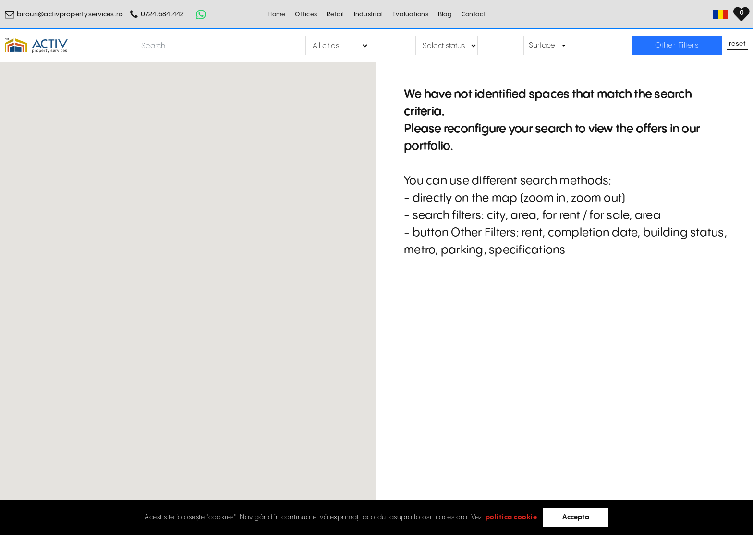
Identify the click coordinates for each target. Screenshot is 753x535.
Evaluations (410, 14)
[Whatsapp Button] (201, 14)
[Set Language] (741, 14)
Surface (542, 45)
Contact (474, 14)
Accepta (575, 517)
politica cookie (511, 517)
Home (276, 14)
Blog (445, 14)
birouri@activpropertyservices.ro (70, 14)
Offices (306, 14)
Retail (335, 14)
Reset (737, 44)
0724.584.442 (162, 14)
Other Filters (677, 45)
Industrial (368, 14)
